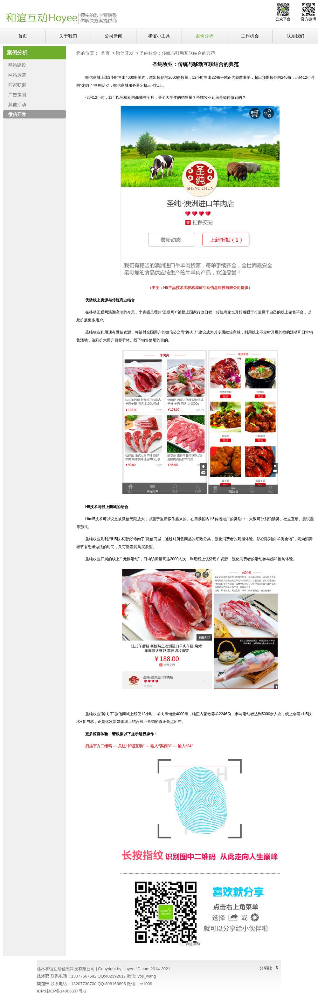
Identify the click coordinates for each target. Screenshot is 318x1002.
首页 (22, 35)
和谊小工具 (159, 35)
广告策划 (17, 94)
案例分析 (204, 35)
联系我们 (295, 35)
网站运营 (17, 74)
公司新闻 (113, 35)
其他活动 (17, 104)
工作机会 (250, 35)
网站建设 (17, 65)
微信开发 (125, 53)
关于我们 (68, 35)
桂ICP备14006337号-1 (65, 991)
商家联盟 (17, 84)
